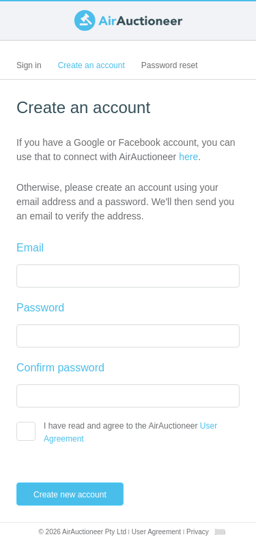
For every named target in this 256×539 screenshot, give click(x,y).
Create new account (76, 494)
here (188, 156)
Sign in (29, 65)
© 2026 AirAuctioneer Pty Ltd (82, 532)
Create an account (95, 68)
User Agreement (156, 532)
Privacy (197, 532)
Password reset (169, 65)
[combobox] (220, 532)
